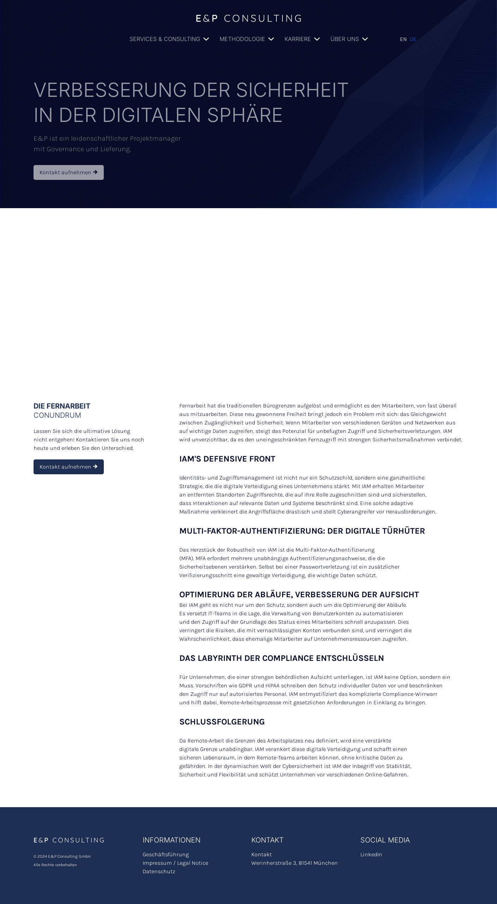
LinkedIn (371, 854)
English (403, 39)
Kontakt (261, 854)
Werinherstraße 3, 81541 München (294, 862)
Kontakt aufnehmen (69, 172)
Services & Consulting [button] (165, 38)
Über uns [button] (344, 38)
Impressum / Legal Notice (175, 862)
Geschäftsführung (166, 854)
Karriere (298, 38)
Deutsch (413, 39)
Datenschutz (159, 871)
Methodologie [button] (242, 38)
